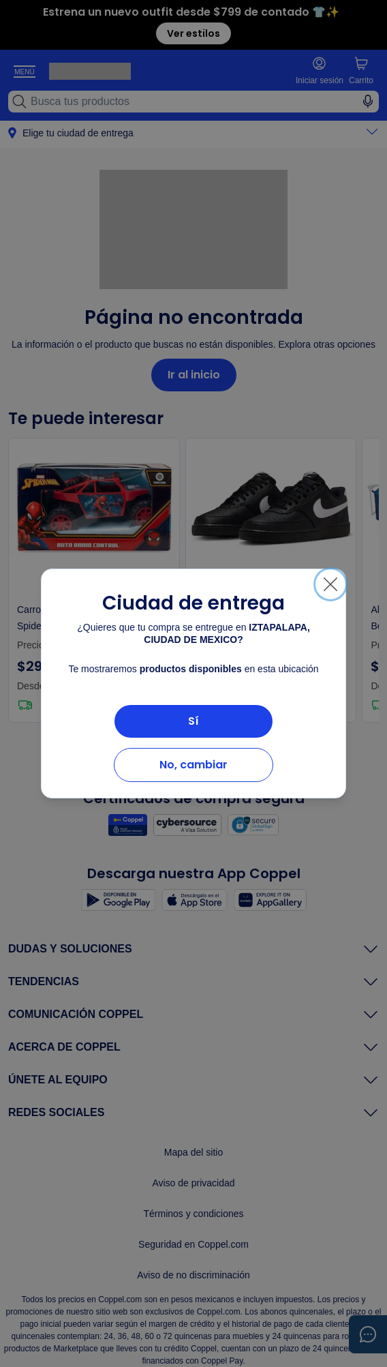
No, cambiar (193, 764)
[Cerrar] (330, 584)
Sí (193, 721)
